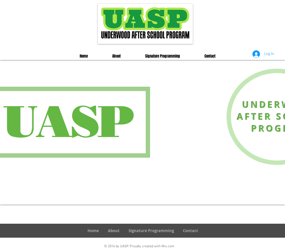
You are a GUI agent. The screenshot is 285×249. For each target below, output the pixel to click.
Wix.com (167, 246)
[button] (116, 56)
